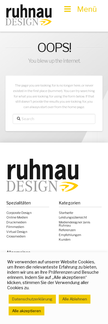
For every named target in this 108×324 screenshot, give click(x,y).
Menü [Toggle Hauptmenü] (80, 9)
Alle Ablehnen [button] (74, 299)
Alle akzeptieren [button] (26, 310)
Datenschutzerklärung (32, 299)
